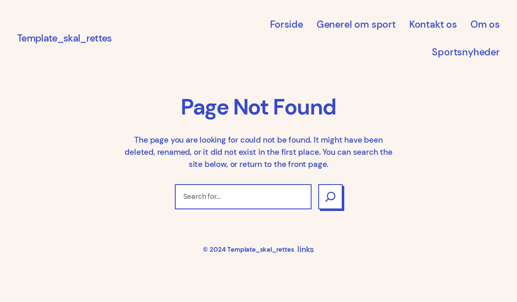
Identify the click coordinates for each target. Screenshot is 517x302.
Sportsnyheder (466, 52)
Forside (286, 24)
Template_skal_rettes (64, 38)
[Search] (330, 196)
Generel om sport (356, 24)
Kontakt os (433, 24)
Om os (485, 24)
